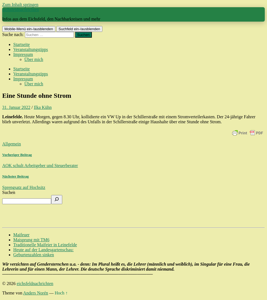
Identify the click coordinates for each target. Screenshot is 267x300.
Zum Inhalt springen (20, 4)
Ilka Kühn (42, 107)
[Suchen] (56, 199)
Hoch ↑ (61, 293)
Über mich (33, 59)
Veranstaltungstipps (30, 49)
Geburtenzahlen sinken (33, 254)
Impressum (23, 54)
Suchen (8, 192)
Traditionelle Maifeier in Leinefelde (45, 244)
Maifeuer (21, 234)
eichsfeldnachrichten (20, 9)
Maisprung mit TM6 (31, 239)
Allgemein (11, 144)
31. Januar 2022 (16, 107)
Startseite (21, 44)
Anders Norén (35, 293)
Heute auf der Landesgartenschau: (43, 249)
